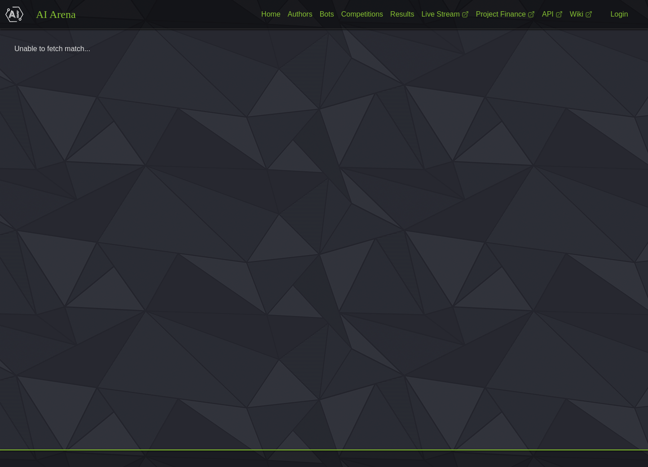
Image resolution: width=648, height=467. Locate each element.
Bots (327, 14)
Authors (300, 14)
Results (402, 14)
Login (619, 14)
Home (271, 14)
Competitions (362, 14)
